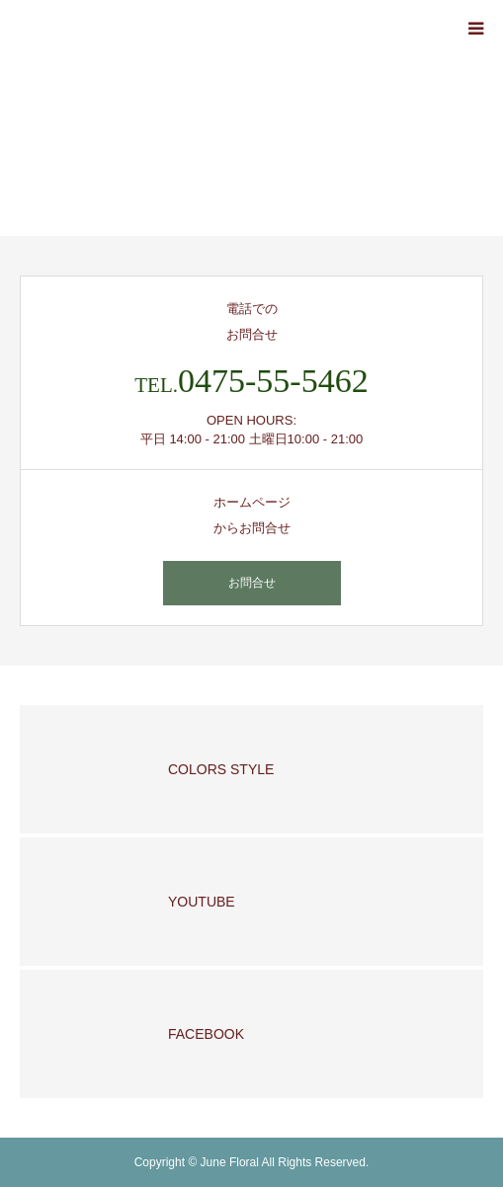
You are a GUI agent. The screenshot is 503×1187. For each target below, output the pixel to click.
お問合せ (252, 583)
